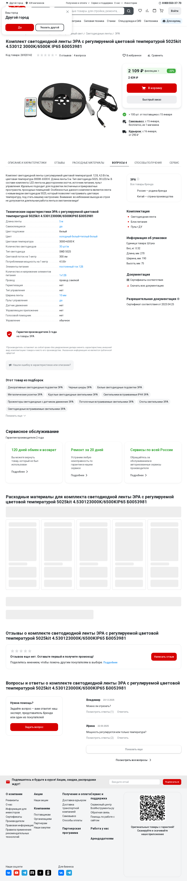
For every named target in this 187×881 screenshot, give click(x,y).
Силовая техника (94, 21)
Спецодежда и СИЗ (129, 21)
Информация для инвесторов (16, 810)
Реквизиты (12, 800)
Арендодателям (102, 838)
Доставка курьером (74, 800)
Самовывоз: (136, 121)
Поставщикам (42, 814)
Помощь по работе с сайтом (103, 818)
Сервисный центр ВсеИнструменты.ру (102, 806)
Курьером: (135, 131)
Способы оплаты (72, 820)
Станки (111, 21)
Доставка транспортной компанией (70, 808)
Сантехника (151, 21)
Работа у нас (100, 828)
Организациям (43, 818)
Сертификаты (14, 816)
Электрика (74, 21)
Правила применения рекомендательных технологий (18, 833)
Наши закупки (42, 827)
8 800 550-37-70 (171, 3)
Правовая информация (19, 825)
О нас (9, 804)
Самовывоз (69, 816)
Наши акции (41, 800)
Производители (15, 821)
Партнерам (40, 823)
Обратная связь (100, 812)
